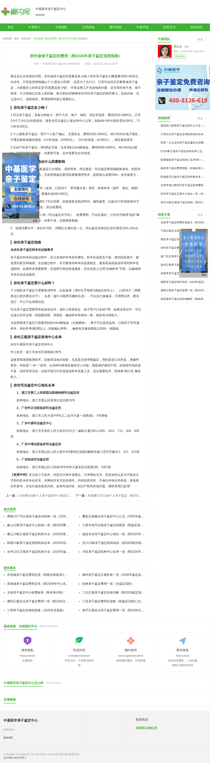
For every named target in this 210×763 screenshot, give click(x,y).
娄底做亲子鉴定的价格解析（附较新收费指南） (184, 298)
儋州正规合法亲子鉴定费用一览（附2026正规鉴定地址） (38, 601)
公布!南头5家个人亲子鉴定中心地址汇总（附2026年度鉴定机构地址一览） (46, 495)
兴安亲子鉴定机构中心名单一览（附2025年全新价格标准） (114, 551)
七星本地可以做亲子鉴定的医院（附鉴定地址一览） (114, 525)
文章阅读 (88, 27)
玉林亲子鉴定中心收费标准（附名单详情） (36, 592)
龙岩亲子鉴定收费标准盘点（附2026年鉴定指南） (184, 222)
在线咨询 (180, 56)
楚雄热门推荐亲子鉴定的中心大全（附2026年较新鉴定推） (184, 125)
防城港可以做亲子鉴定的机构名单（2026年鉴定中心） (184, 176)
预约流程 (115, 27)
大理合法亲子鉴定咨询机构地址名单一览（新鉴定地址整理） (184, 134)
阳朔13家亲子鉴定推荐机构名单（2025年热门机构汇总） (38, 542)
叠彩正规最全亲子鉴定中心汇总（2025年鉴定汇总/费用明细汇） (114, 516)
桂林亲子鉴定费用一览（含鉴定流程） (108, 583)
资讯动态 (196, 27)
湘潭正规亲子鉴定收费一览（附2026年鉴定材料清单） (184, 290)
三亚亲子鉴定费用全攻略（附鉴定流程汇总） (112, 601)
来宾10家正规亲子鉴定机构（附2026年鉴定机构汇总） (184, 202)
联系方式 (169, 27)
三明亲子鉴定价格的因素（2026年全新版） (36, 610)
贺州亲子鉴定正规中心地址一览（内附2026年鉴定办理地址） (184, 193)
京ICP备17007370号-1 (14, 758)
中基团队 (61, 27)
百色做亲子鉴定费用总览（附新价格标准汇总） (38, 574)
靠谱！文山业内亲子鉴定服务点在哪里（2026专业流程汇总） (184, 142)
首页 (10, 27)
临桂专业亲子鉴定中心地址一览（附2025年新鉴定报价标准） (114, 534)
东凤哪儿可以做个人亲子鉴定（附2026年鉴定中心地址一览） (115, 495)
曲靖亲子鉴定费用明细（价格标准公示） (184, 168)
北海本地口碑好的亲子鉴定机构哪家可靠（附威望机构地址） (184, 185)
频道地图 (8, 737)
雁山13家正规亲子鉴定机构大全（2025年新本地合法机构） (38, 534)
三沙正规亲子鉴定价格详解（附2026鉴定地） (113, 592)
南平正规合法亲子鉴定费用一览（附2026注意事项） (114, 610)
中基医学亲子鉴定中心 (51, 8)
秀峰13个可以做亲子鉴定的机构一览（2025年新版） (38, 516)
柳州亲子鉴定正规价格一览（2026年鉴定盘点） (114, 574)
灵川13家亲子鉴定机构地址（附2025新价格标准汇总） (114, 542)
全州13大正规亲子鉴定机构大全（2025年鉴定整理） (38, 551)
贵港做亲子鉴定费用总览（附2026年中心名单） (38, 583)
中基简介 (34, 27)
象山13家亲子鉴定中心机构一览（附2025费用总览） (38, 525)
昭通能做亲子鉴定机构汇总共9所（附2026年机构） (184, 159)
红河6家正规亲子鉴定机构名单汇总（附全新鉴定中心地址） (184, 151)
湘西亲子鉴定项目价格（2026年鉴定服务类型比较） (184, 281)
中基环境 (142, 27)
